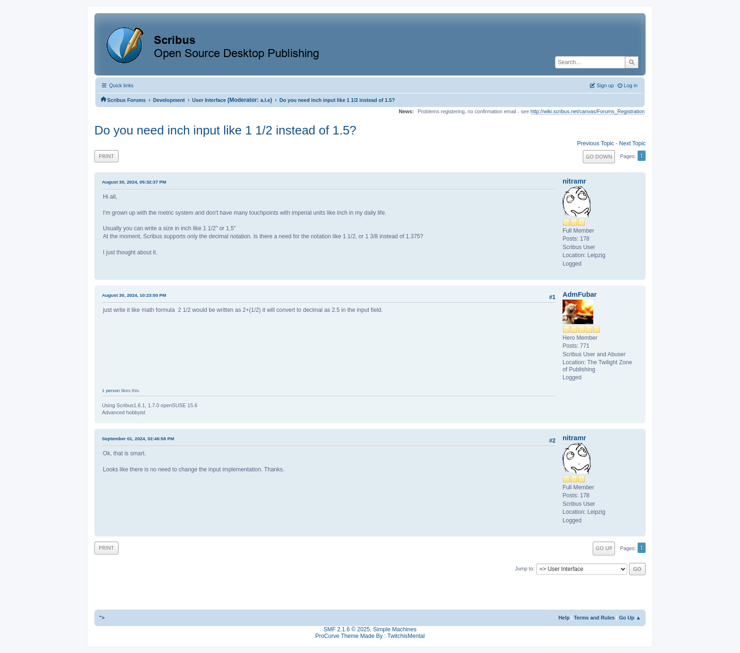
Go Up (604, 548)
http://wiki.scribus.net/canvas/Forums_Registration (587, 111)
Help (564, 617)
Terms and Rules (594, 617)
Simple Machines (394, 629)
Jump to (524, 568)
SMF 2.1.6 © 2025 (347, 629)
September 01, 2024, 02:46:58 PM (138, 438)
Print (106, 155)
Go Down (599, 156)
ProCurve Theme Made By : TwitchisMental (370, 636)
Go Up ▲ (630, 617)
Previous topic (595, 143)
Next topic (632, 143)
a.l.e (265, 100)
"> (102, 617)
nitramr (574, 181)
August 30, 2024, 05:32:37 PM (134, 181)
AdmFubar (580, 294)
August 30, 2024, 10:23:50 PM (134, 295)
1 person (111, 390)
